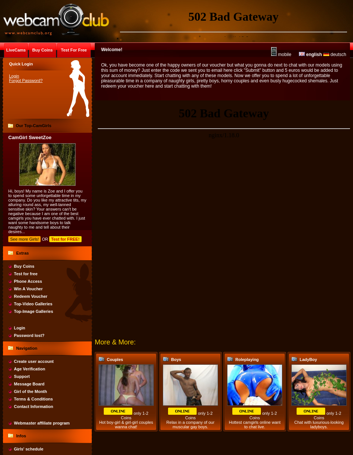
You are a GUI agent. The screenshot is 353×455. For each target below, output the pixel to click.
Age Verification (29, 369)
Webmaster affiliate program (42, 423)
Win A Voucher (28, 289)
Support (22, 376)
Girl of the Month (30, 391)
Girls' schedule (28, 449)
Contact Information (33, 406)
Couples (115, 359)
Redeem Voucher (30, 296)
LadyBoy (308, 359)
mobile (281, 54)
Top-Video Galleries (33, 304)
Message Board (29, 384)
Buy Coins (24, 266)
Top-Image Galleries (33, 311)
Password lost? (29, 335)
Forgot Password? (25, 80)
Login (14, 76)
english (310, 54)
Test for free (26, 273)
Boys (176, 359)
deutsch (334, 54)
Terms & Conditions (33, 399)
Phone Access (28, 281)
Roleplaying (247, 359)
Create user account (34, 361)
